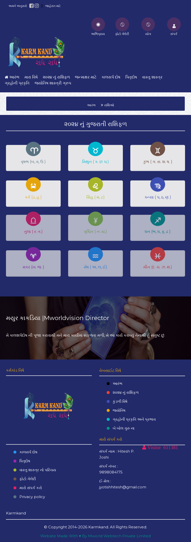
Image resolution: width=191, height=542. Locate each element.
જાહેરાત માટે (53, 6)
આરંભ (91, 105)
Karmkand (98, 527)
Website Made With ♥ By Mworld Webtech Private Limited (95, 536)
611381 (170, 447)
